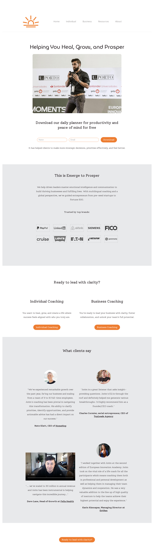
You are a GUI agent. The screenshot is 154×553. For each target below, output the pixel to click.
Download (108, 139)
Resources (101, 21)
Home (56, 21)
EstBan (104, 510)
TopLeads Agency (103, 416)
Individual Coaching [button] (47, 327)
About (116, 21)
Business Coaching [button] (107, 327)
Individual (70, 21)
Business (85, 21)
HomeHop (61, 425)
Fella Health (67, 501)
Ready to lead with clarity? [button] (77, 539)
